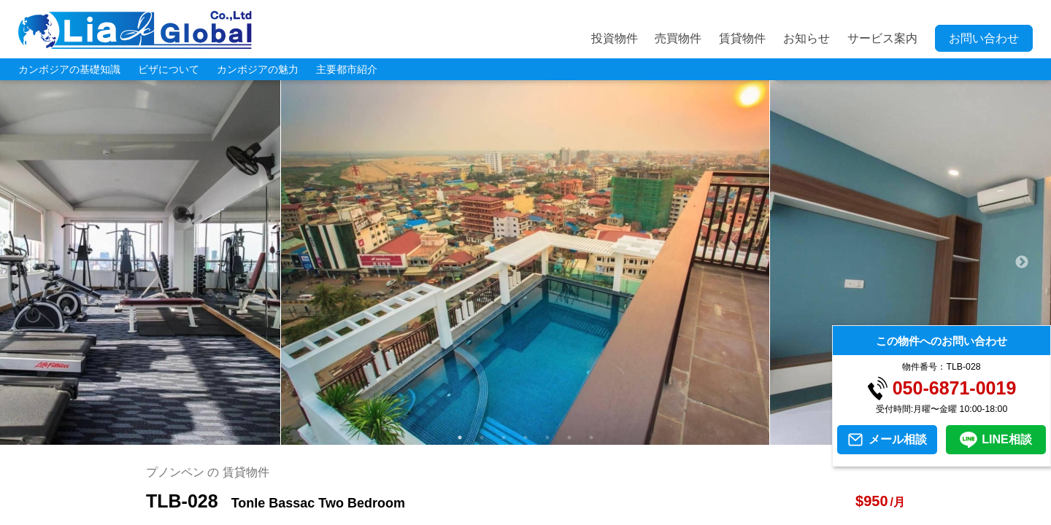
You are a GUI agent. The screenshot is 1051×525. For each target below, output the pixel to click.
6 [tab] (569, 437)
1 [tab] (460, 437)
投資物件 (614, 38)
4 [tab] (525, 437)
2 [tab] (481, 437)
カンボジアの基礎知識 (69, 69)
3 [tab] (503, 437)
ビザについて (168, 69)
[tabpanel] (525, 262)
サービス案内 (882, 38)
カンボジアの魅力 (258, 69)
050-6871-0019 (955, 388)
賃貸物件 (742, 38)
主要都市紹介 (346, 69)
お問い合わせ (984, 38)
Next (1021, 262)
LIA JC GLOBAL (135, 30)
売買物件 (678, 38)
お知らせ (806, 38)
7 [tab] (591, 437)
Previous (29, 262)
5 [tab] (547, 437)
